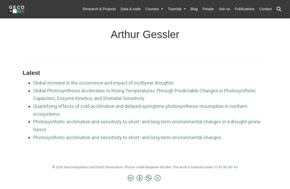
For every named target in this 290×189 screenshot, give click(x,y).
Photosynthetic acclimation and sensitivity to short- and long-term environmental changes (127, 137)
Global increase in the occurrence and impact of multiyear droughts (103, 83)
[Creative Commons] (145, 178)
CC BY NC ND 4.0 (226, 167)
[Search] (279, 9)
